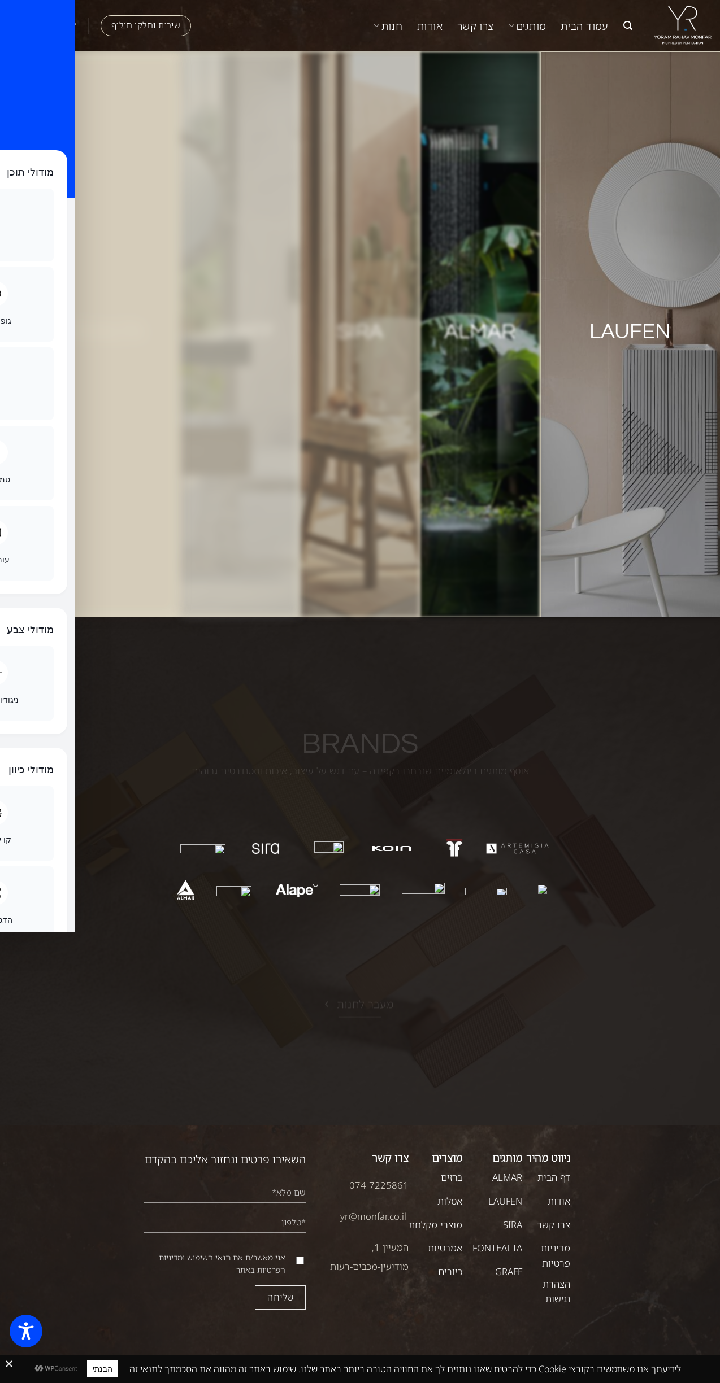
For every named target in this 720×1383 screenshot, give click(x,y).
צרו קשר (475, 26)
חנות (388, 26)
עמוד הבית (584, 26)
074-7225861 (379, 1185)
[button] (627, 26)
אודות (430, 26)
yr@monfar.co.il (373, 1216)
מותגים (527, 26)
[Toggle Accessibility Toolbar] (26, 1331)
